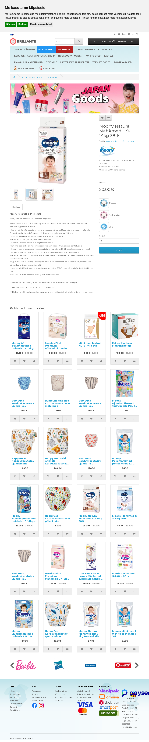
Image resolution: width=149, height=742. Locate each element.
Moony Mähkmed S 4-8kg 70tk (124, 517)
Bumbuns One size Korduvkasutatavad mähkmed (58, 403)
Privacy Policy (16, 703)
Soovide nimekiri (84, 697)
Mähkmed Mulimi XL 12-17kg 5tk (89, 344)
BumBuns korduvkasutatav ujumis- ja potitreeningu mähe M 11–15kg (23, 406)
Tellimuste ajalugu (85, 694)
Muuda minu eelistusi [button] (41, 24)
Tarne (12, 697)
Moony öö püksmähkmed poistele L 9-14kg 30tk (23, 347)
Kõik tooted (60, 694)
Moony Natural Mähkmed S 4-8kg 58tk (90, 518)
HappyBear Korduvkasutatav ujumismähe (23, 461)
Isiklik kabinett (83, 691)
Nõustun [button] (10, 24)
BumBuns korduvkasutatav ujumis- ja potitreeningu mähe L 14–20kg (90, 463)
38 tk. (106, 227)
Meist (12, 691)
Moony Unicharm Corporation (120, 141)
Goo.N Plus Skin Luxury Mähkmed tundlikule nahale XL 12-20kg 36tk (90, 577)
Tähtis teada (15, 694)
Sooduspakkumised (63, 697)
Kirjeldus (16, 207)
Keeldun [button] (22, 24)
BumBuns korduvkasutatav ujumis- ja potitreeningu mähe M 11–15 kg (90, 406)
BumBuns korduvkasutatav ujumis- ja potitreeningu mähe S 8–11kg (23, 579)
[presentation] (12, 665)
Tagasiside (36, 691)
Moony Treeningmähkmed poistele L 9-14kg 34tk (24, 519)
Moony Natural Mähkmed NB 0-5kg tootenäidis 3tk (89, 635)
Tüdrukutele (109, 215)
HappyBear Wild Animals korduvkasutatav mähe (56, 462)
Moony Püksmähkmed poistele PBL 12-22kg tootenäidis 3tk (123, 463)
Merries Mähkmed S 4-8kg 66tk (123, 575)
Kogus (102, 236)
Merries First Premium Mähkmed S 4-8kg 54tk (57, 577)
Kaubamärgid (61, 691)
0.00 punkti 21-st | (113, 41)
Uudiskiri (81, 700)
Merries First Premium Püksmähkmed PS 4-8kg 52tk (57, 347)
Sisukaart (59, 700)
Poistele (107, 203)
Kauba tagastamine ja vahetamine (39, 697)
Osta (119, 250)
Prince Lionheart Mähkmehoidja (122, 344)
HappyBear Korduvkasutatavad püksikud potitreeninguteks (58, 519)
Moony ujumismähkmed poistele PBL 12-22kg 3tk (22, 635)
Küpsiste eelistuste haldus (21, 738)
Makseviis (14, 700)
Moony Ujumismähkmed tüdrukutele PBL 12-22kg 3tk (124, 404)
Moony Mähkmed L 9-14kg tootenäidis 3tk (124, 634)
